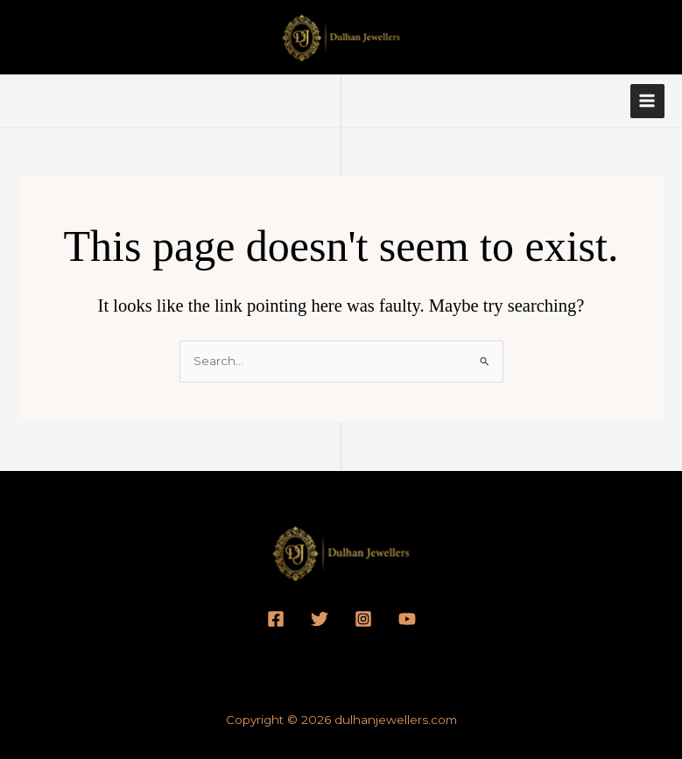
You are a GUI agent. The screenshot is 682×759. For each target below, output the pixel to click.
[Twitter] (319, 619)
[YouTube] (407, 619)
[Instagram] (363, 619)
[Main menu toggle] (647, 101)
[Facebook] (276, 619)
